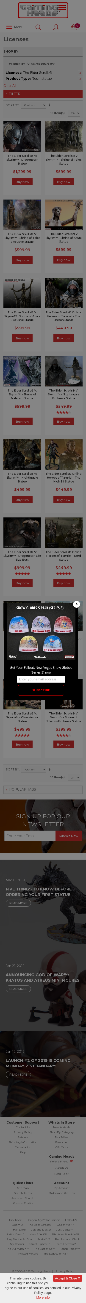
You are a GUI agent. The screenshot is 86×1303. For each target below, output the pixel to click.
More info (43, 1297)
